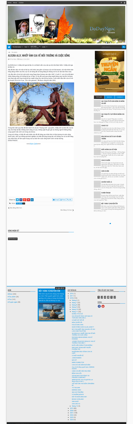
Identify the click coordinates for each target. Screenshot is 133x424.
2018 (72, 296)
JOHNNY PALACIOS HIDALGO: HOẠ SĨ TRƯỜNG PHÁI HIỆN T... (83, 339)
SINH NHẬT (75, 399)
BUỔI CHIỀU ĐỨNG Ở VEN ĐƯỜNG (82, 343)
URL (70, 200)
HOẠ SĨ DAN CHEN (77, 322)
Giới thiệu (35, 47)
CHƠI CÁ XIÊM (105, 171)
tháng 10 (75, 307)
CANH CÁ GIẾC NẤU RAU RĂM (81, 369)
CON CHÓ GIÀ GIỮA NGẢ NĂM (81, 362)
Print (63, 200)
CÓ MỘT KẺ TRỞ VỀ (78, 318)
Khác (44, 47)
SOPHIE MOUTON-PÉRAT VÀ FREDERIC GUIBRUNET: (80, 374)
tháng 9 (74, 305)
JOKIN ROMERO (76, 355)
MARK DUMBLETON (78, 360)
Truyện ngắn (16, 47)
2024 (72, 417)
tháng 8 (74, 303)
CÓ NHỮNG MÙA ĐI (78, 392)
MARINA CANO (76, 387)
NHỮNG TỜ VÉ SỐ (77, 311)
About (15, 2)
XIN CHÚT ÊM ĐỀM (77, 390)
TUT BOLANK (76, 385)
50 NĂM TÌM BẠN (105, 193)
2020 (72, 408)
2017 (72, 294)
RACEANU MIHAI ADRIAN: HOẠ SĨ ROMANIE (82, 336)
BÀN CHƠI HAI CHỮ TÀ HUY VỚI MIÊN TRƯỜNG (111, 137)
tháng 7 (74, 300)
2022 (72, 413)
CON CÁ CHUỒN (105, 160)
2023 (72, 415)
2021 (72, 411)
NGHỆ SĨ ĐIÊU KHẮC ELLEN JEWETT (83, 325)
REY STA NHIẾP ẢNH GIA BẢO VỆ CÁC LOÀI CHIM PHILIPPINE (83, 328)
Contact (21, 2)
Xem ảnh (33, 144)
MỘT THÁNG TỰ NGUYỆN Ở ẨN (109, 203)
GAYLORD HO (76, 401)
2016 (72, 291)
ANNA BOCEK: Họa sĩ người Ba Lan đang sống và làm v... (82, 378)
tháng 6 (74, 298)
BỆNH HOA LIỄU (77, 371)
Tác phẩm (19, 203)
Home (9, 2)
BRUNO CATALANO (78, 397)
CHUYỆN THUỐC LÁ (106, 182)
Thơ (26, 47)
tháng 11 (75, 309)
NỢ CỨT (74, 358)
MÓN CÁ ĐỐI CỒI (77, 320)
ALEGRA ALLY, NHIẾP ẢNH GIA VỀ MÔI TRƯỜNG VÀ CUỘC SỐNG (83, 331)
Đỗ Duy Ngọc (12, 422)
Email (56, 200)
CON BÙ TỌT (104, 125)
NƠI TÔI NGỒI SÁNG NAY (79, 394)
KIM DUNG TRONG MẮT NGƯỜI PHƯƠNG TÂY (81, 346)
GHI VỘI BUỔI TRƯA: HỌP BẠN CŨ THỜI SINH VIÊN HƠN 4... (82, 314)
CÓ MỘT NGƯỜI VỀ (77, 353)
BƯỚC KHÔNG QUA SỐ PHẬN (109, 149)
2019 (72, 406)
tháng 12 (75, 404)
